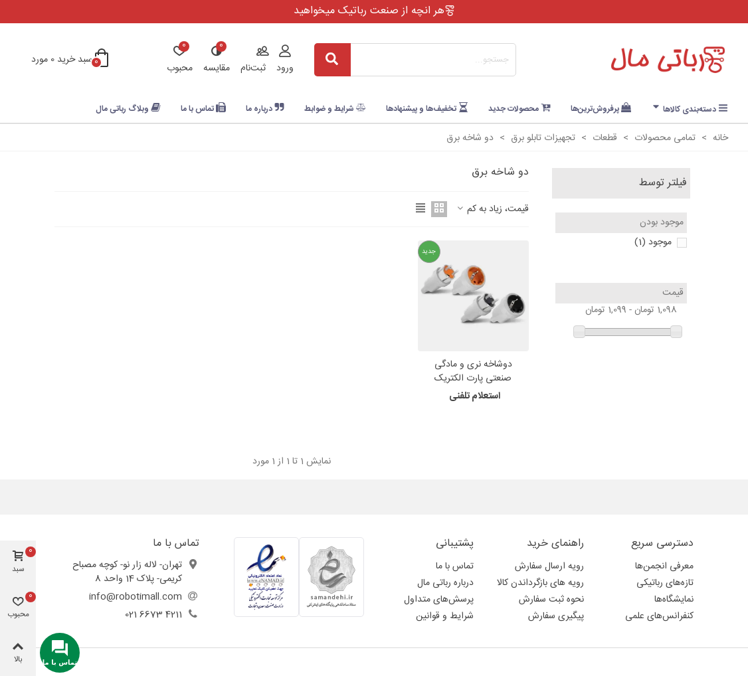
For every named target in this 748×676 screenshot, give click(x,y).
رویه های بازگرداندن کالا (540, 583)
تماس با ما (455, 566)
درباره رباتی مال (445, 583)
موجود (653, 243)
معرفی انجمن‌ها (664, 566)
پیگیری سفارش (556, 616)
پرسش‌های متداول (439, 600)
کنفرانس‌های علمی (659, 616)
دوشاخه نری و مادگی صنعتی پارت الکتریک (473, 372)
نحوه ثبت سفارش (551, 600)
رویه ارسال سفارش (549, 566)
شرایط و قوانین (445, 616)
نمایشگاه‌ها (674, 600)
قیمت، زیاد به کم (492, 209)
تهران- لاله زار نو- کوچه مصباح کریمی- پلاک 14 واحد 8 (127, 572)
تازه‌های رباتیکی (665, 583)
